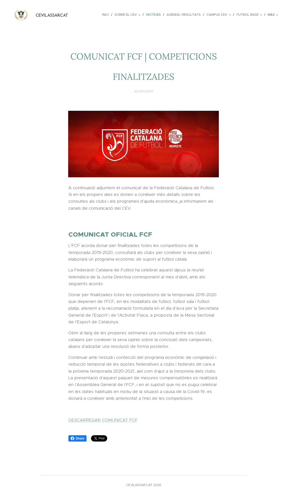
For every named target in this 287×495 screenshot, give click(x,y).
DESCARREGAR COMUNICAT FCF (103, 419)
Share (77, 438)
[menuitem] (106, 14)
